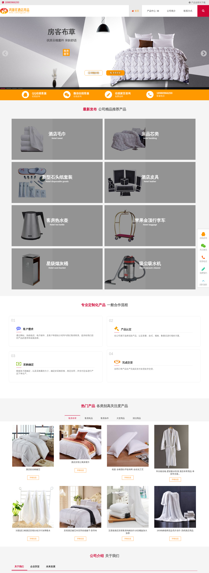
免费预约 (203, 270)
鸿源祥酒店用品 (109, 562)
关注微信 (203, 247)
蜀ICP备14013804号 (128, 557)
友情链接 (96, 562)
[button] (3, 88)
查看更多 (115, 73)
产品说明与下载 (197, 2)
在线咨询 (203, 235)
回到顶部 (203, 282)
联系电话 (203, 258)
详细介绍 (93, 73)
